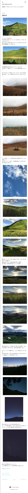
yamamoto (8, 474)
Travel (5, 474)
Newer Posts (5, 479)
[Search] (25, 2)
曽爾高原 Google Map (6, 468)
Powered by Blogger (14, 487)
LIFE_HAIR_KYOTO (7, 4)
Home (14, 479)
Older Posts (23, 479)
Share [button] (3, 473)
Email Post (7, 473)
